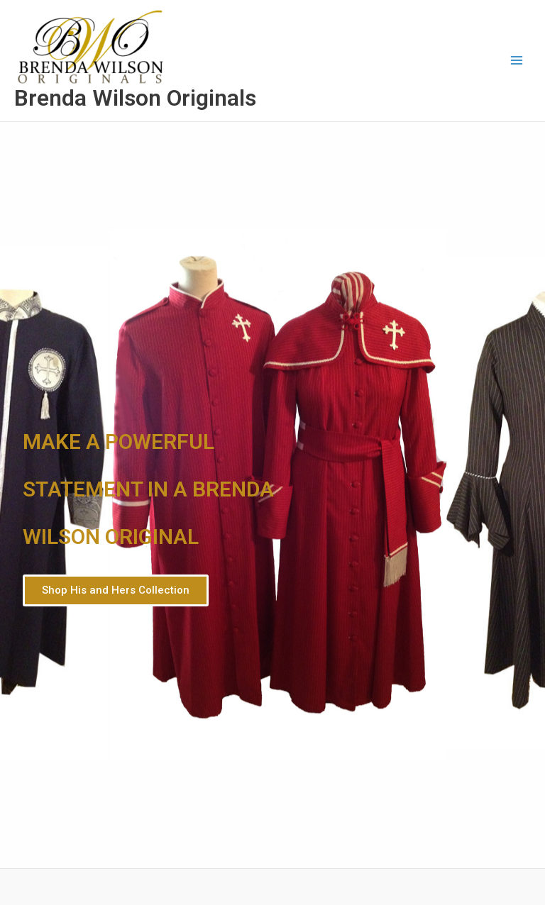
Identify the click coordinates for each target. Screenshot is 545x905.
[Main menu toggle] (517, 60)
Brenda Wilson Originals (135, 97)
